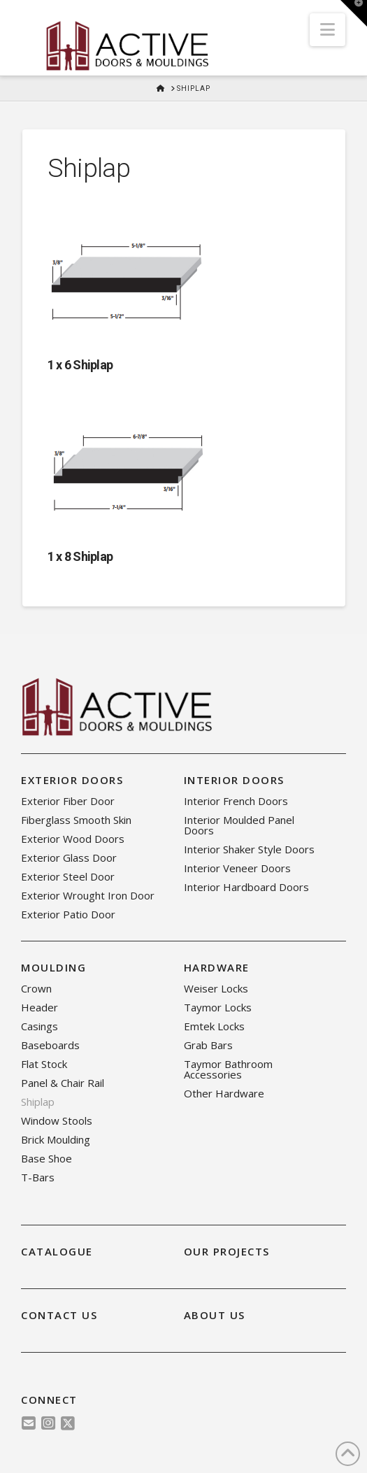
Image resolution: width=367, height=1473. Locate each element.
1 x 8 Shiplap (80, 556)
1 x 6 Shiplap (80, 364)
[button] (327, 29)
